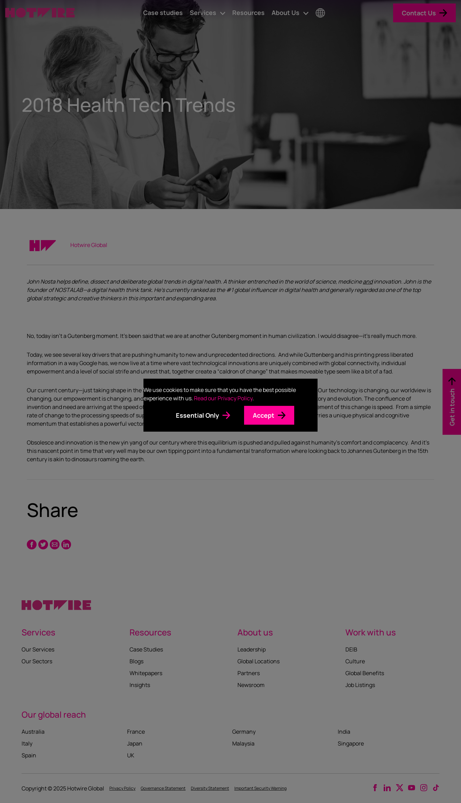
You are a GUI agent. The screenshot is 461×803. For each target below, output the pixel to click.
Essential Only (197, 415)
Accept (263, 415)
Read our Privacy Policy (223, 398)
